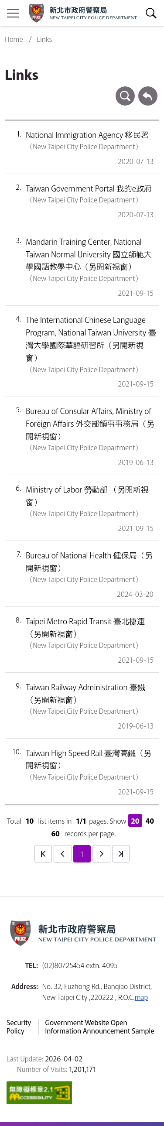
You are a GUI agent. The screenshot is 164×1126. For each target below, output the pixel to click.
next (101, 853)
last (121, 853)
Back (148, 90)
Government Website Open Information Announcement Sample (99, 1027)
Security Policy (19, 1027)
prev (62, 853)
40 (150, 820)
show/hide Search (151, 13)
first (43, 853)
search (125, 90)
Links (44, 39)
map (141, 997)
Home (14, 39)
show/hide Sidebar (13, 13)
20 (135, 820)
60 (55, 833)
